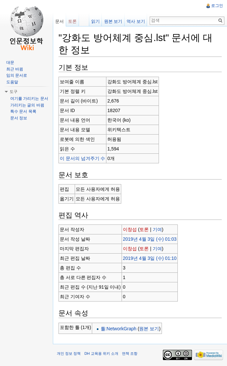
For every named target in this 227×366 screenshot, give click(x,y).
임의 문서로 (16, 75)
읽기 (95, 21)
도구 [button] (14, 91)
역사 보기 (136, 21)
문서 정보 (18, 118)
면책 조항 (129, 353)
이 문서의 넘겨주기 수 (82, 158)
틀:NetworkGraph (118, 328)
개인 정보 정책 (69, 353)
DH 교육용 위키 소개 (101, 353)
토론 (144, 229)
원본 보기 (149, 328)
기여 (157, 229)
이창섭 (130, 229)
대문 (10, 62)
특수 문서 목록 (23, 111)
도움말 (12, 82)
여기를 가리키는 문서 (29, 98)
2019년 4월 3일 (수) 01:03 (150, 239)
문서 (59, 21)
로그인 (217, 5)
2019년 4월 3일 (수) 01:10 (150, 258)
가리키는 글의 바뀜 (27, 105)
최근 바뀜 (14, 69)
